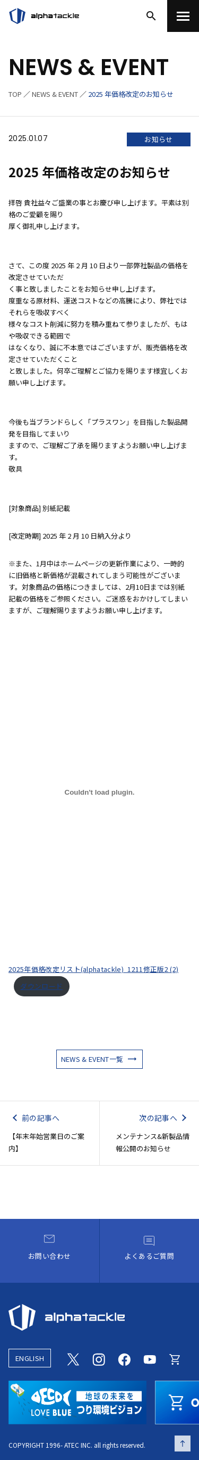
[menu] (183, 16)
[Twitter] (73, 1357)
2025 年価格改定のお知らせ (131, 94)
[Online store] (175, 1357)
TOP (15, 94)
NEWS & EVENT (55, 94)
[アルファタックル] (44, 16)
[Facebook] (124, 1357)
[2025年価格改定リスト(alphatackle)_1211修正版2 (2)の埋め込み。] (99, 792)
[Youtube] (149, 1357)
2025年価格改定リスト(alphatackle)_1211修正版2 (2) (93, 969)
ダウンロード (41, 986)
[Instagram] (98, 1357)
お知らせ (158, 139)
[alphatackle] (99, 1317)
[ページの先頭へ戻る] (183, 1443)
